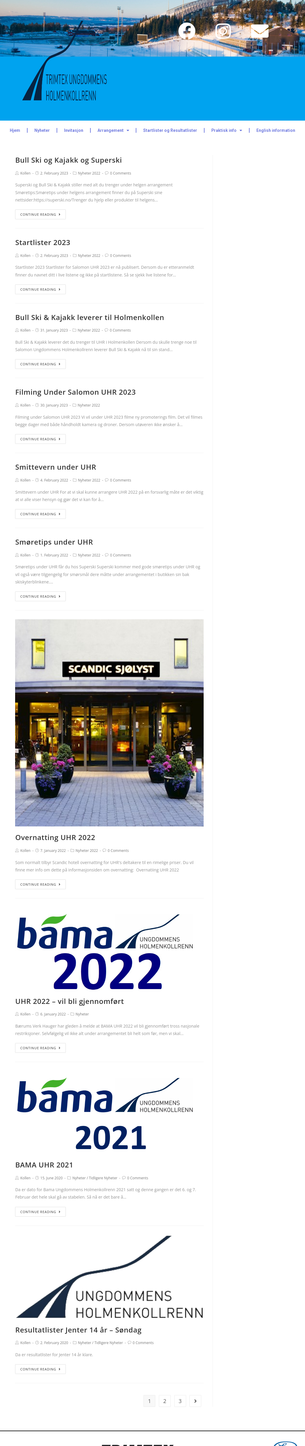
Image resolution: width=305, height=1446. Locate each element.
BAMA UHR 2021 (44, 1165)
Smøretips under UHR (54, 542)
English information (275, 130)
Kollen (25, 173)
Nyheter (42, 130)
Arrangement (113, 130)
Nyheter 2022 (89, 173)
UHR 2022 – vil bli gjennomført (69, 1001)
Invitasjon (73, 130)
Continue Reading (40, 214)
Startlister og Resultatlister (170, 130)
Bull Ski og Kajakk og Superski (68, 160)
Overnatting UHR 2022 (55, 837)
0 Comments (120, 173)
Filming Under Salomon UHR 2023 (75, 392)
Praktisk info (226, 130)
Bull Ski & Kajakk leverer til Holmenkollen (89, 317)
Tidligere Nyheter (103, 1178)
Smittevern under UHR (55, 467)
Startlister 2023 (42, 242)
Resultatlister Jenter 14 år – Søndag (78, 1330)
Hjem (15, 130)
